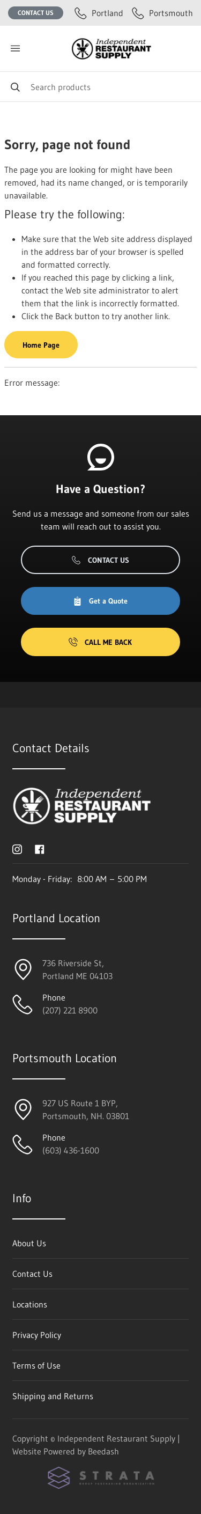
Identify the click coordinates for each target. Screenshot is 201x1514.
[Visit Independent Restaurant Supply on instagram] (17, 848)
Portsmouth (162, 12)
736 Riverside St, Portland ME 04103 (77, 969)
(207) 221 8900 (70, 1010)
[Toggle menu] (15, 48)
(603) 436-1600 (70, 1150)
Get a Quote (100, 601)
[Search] (100, 86)
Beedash (103, 1451)
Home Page (41, 345)
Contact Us (36, 13)
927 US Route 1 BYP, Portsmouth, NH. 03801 (85, 1109)
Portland (99, 12)
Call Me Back (100, 642)
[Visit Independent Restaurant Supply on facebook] (39, 848)
